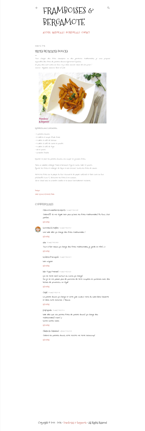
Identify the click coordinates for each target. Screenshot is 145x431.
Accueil (47, 32)
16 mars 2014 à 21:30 (65, 228)
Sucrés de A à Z (73, 32)
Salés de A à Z (58, 32)
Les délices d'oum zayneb (51, 257)
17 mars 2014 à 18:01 (65, 257)
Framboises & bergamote (68, 16)
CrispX (45, 292)
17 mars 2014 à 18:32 (65, 272)
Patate (52, 194)
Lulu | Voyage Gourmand (50, 271)
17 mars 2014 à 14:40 (53, 243)
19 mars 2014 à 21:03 (58, 310)
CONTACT (85, 32)
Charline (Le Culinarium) (51, 331)
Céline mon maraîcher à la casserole (54, 210)
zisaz (44, 242)
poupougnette (47, 310)
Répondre (46, 222)
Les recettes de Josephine (51, 228)
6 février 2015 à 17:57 (66, 331)
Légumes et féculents (44, 194)
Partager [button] (37, 190)
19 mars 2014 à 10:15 (54, 293)
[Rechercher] (108, 7)
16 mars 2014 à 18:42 (72, 210)
